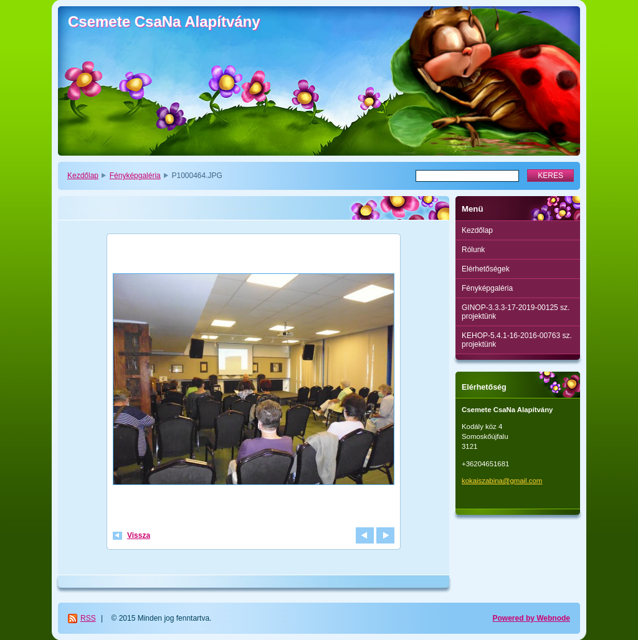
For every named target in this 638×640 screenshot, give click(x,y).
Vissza (138, 535)
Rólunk (473, 249)
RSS (88, 618)
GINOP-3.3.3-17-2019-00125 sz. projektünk (515, 312)
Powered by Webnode (531, 618)
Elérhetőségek (486, 269)
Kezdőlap (82, 175)
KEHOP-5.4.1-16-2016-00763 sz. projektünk (517, 340)
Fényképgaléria (135, 175)
